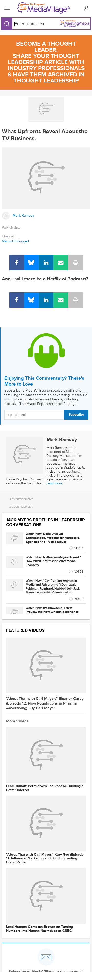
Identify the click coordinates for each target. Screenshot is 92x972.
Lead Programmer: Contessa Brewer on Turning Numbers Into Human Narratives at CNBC (39, 929)
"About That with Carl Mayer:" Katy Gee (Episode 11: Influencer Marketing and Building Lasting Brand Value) (45, 858)
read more (54, 483)
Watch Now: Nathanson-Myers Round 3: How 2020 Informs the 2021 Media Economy (54, 561)
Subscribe (76, 414)
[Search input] (28, 23)
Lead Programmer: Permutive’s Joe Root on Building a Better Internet (45, 788)
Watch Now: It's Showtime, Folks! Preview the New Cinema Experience (52, 610)
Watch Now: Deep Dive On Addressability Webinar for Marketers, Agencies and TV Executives (53, 538)
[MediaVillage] (45, 8)
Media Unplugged (15, 241)
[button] (86, 8)
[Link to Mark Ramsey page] (46, 216)
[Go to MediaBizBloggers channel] (46, 109)
